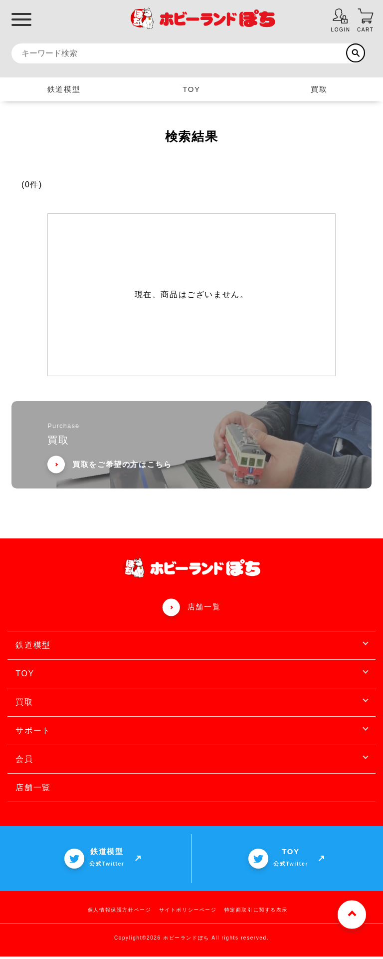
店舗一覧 (204, 609)
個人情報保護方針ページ (120, 912)
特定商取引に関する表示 (256, 912)
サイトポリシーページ (188, 912)
